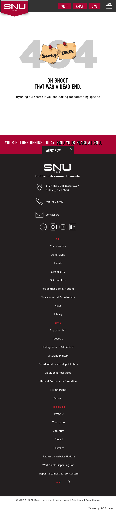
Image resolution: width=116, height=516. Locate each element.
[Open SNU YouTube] (63, 227)
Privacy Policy (62, 499)
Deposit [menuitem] (58, 338)
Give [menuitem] (94, 6)
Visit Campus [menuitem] (58, 246)
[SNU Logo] (14, 4)
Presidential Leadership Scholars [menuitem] (58, 364)
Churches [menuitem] (58, 448)
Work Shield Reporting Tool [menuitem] (58, 465)
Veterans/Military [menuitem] (58, 355)
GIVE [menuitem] (59, 482)
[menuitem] (109, 6)
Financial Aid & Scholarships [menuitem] (58, 297)
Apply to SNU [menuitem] (58, 330)
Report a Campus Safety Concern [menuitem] (59, 473)
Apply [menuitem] (79, 6)
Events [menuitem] (58, 263)
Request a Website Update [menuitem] (59, 456)
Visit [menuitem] (64, 6)
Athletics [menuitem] (58, 431)
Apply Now (53, 150)
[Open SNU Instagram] (53, 227)
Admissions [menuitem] (58, 254)
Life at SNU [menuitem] (58, 271)
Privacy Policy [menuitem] (58, 389)
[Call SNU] (40, 201)
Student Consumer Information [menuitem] (58, 381)
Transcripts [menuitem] (58, 422)
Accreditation (93, 499)
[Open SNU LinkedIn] (73, 227)
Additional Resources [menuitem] (58, 372)
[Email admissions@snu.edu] (57, 215)
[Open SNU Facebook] (43, 227)
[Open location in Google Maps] (40, 188)
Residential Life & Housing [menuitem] (58, 288)
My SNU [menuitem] (59, 414)
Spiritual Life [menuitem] (58, 280)
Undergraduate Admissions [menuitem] (58, 347)
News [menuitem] (58, 305)
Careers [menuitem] (58, 398)
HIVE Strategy (106, 508)
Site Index (77, 499)
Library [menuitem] (58, 314)
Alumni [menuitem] (59, 439)
